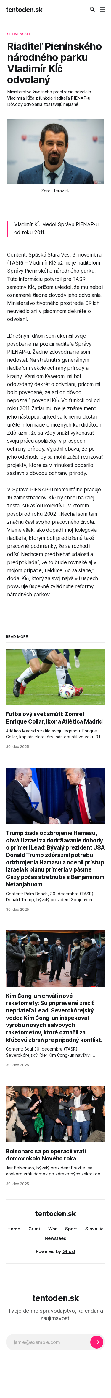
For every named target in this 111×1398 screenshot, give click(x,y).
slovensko (18, 34)
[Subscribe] (96, 1342)
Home (13, 1229)
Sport (71, 1229)
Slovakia (94, 1229)
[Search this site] (92, 9)
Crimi (34, 1229)
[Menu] (102, 9)
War (52, 1229)
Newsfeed (56, 1238)
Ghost (68, 1251)
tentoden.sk (24, 9)
